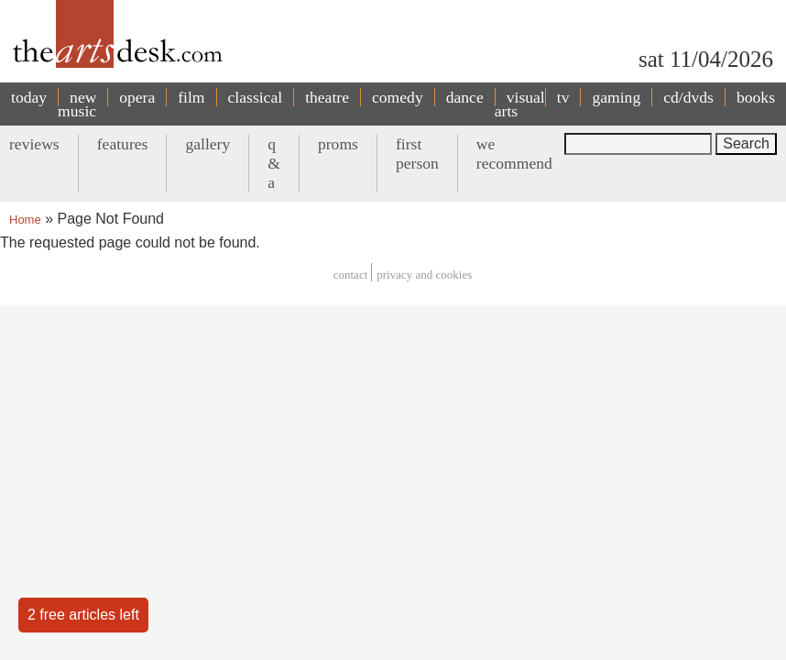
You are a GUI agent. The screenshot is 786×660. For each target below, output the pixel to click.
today (29, 97)
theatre (327, 97)
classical (255, 97)
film (191, 97)
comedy (397, 97)
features (122, 144)
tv (563, 97)
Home (25, 219)
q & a (273, 163)
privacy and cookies (424, 274)
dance (465, 97)
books (756, 97)
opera (137, 97)
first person (417, 153)
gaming (616, 97)
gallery (207, 144)
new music (77, 104)
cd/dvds (688, 97)
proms (338, 144)
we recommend (514, 153)
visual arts (520, 104)
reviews (34, 144)
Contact (350, 274)
